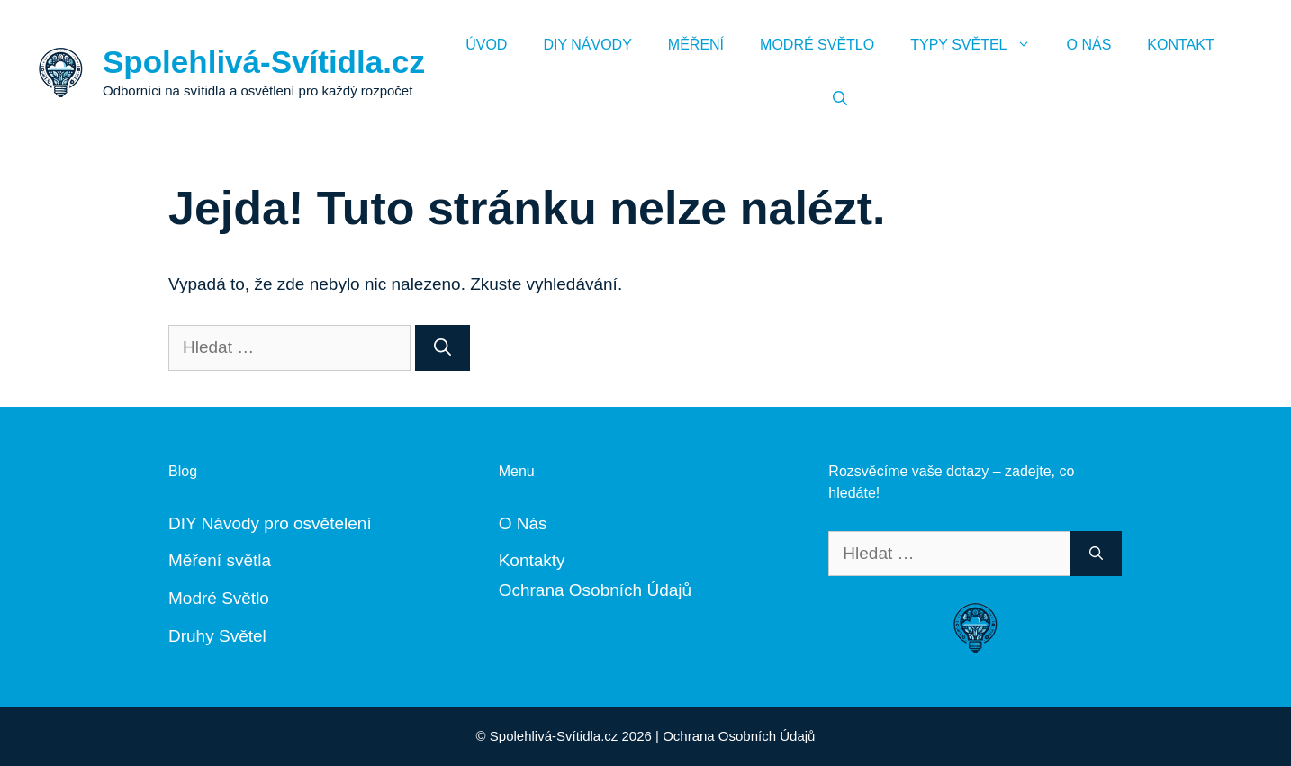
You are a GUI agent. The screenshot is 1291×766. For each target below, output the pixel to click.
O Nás (1089, 44)
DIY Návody (587, 44)
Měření (696, 44)
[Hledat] (442, 348)
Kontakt (1180, 44)
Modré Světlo (817, 44)
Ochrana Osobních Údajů (595, 590)
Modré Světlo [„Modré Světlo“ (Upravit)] (218, 598)
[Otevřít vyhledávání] (840, 99)
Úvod (486, 44)
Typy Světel (979, 45)
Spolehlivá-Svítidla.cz (264, 61)
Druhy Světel (217, 635)
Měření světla (219, 560)
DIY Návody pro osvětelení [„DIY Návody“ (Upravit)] (270, 523)
